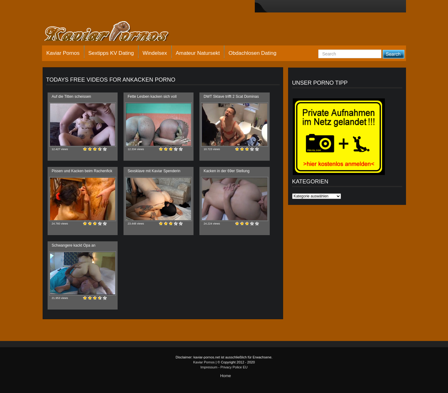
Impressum (208, 367)
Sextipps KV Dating (111, 53)
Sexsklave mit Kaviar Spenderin (154, 171)
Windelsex (154, 53)
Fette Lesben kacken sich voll (152, 96)
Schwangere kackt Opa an (74, 245)
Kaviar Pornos (63, 53)
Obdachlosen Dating (252, 53)
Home (225, 375)
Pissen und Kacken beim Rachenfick (82, 171)
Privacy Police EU (233, 367)
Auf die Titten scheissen (71, 96)
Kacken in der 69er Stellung (226, 171)
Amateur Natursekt (198, 53)
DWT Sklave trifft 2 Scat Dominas (231, 96)
